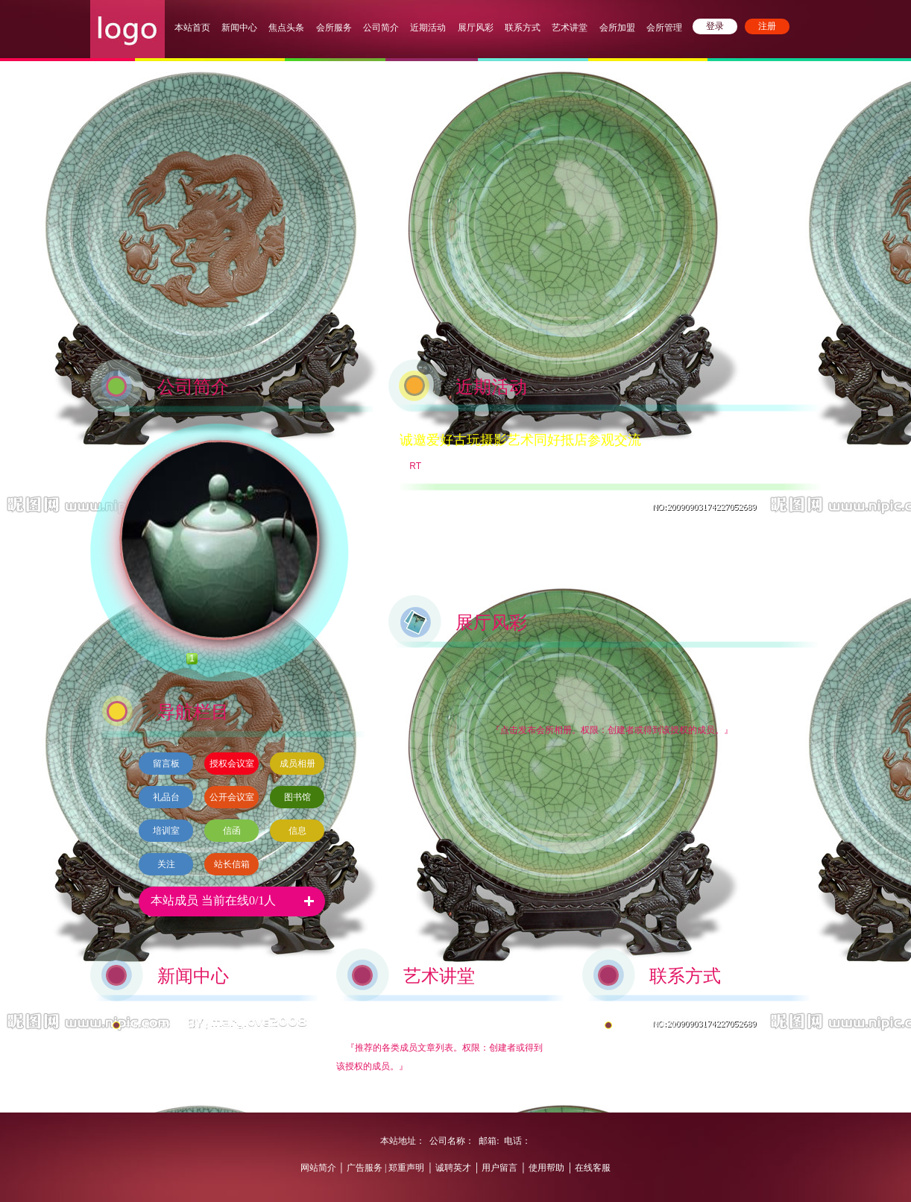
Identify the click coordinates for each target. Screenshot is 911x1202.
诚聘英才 (453, 1167)
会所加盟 (617, 27)
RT (415, 466)
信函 (232, 830)
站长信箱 (232, 864)
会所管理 (664, 27)
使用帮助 (546, 1167)
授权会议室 (231, 763)
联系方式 (522, 27)
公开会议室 (231, 797)
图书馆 (297, 797)
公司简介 (381, 27)
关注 (166, 864)
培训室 (166, 830)
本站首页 (192, 27)
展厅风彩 (476, 27)
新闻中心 (239, 27)
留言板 (166, 763)
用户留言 (499, 1167)
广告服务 (364, 1167)
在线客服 (593, 1167)
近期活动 (428, 27)
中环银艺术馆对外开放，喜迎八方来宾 (200, 1025)
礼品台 (166, 797)
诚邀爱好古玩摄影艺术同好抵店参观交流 (520, 439)
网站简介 (318, 1167)
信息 (297, 830)
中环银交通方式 (647, 1025)
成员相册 (297, 763)
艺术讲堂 (569, 27)
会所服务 (335, 27)
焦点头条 (286, 27)
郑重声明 (405, 1167)
